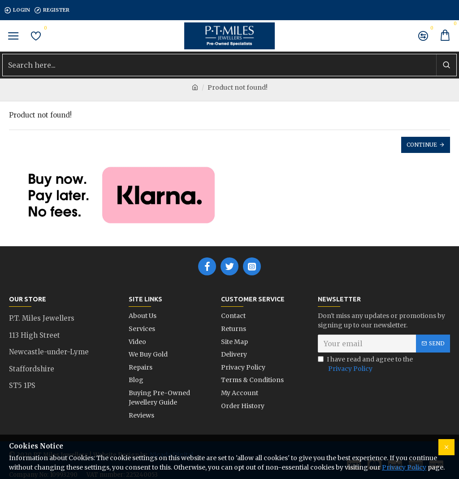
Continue (422, 144)
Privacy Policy (404, 467)
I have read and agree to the (365, 365)
